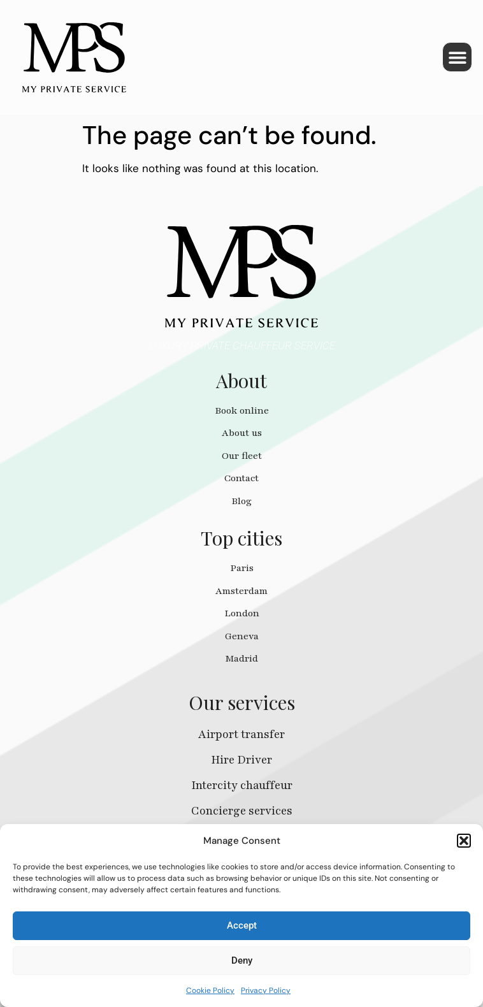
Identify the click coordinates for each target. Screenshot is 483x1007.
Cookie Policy (210, 990)
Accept (242, 925)
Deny (241, 960)
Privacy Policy (266, 990)
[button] (464, 840)
